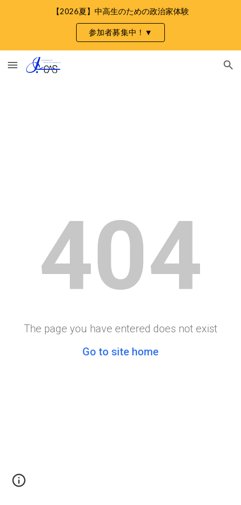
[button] (12, 64)
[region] (120, 25)
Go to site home (120, 351)
